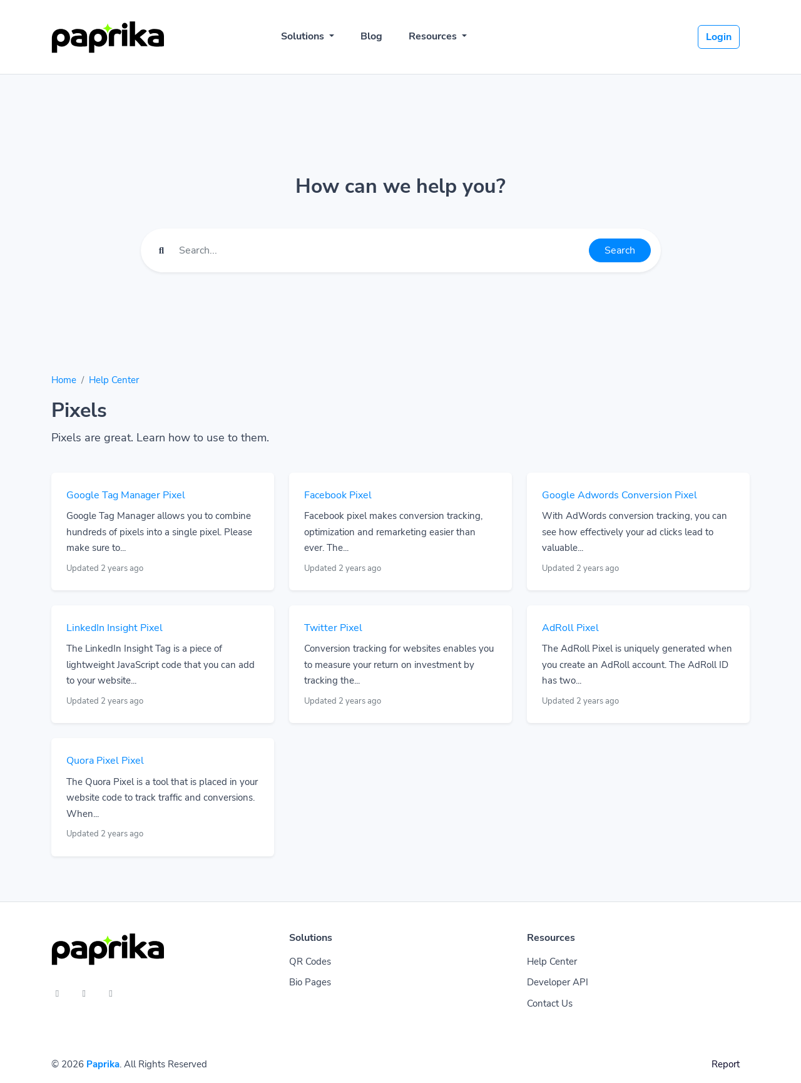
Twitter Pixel (333, 628)
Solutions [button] (304, 36)
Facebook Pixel (338, 495)
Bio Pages (310, 982)
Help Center (114, 380)
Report (726, 1064)
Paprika (103, 1064)
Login (719, 37)
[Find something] (380, 250)
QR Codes (310, 961)
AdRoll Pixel (570, 628)
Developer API (557, 982)
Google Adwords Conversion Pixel (619, 495)
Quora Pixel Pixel (105, 760)
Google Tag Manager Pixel (125, 495)
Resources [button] (434, 36)
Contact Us (550, 1003)
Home (63, 380)
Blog (371, 36)
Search (620, 250)
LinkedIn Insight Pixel (114, 628)
